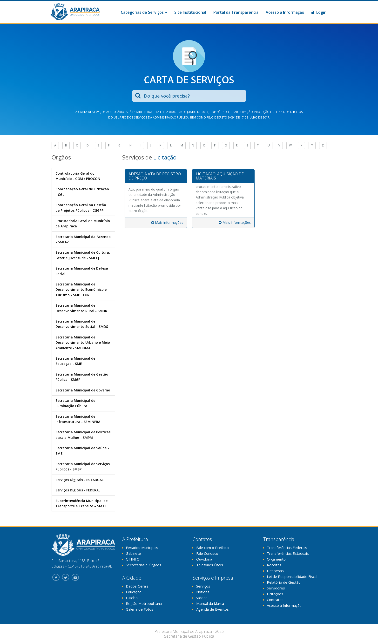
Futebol (132, 597)
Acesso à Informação (285, 12)
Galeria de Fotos (139, 609)
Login (318, 12)
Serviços (203, 586)
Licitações (275, 593)
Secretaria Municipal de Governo (82, 390)
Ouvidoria (204, 559)
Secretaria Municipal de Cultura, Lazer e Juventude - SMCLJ (82, 255)
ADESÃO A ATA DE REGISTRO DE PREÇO (154, 176)
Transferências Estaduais (288, 553)
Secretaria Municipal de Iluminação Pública (75, 403)
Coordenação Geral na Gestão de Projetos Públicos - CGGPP (80, 207)
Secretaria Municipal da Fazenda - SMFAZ (83, 239)
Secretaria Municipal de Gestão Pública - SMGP (81, 377)
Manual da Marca (210, 603)
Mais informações (167, 222)
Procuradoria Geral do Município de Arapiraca (82, 223)
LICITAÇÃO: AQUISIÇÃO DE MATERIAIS (220, 176)
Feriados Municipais (142, 547)
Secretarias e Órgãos (143, 564)
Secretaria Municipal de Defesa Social (81, 271)
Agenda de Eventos (212, 609)
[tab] (156, 176)
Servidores (276, 588)
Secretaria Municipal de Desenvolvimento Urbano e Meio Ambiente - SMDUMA (82, 342)
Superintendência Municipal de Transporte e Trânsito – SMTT (81, 503)
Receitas (274, 564)
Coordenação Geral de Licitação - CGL (82, 192)
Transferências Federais (287, 547)
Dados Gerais (137, 586)
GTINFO (133, 559)
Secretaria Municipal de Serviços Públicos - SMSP (82, 466)
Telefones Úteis (209, 564)
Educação (134, 591)
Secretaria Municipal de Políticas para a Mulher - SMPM (82, 435)
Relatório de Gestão (284, 582)
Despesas (275, 570)
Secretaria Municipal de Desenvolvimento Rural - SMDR (81, 308)
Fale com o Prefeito (212, 547)
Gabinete (133, 553)
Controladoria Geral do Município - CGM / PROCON (77, 176)
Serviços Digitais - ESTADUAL (79, 479)
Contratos (275, 599)
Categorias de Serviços (144, 12)
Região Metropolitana (144, 603)
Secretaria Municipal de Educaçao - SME (75, 361)
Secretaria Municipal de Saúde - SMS (82, 451)
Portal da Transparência (235, 12)
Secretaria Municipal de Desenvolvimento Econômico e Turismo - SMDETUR (81, 289)
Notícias (202, 591)
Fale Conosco (207, 553)
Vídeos (202, 597)
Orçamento (276, 559)
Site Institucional (190, 12)
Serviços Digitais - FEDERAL (77, 490)
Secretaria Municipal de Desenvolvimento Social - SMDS (81, 324)
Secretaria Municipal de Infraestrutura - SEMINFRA (77, 419)
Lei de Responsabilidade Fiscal (292, 576)
